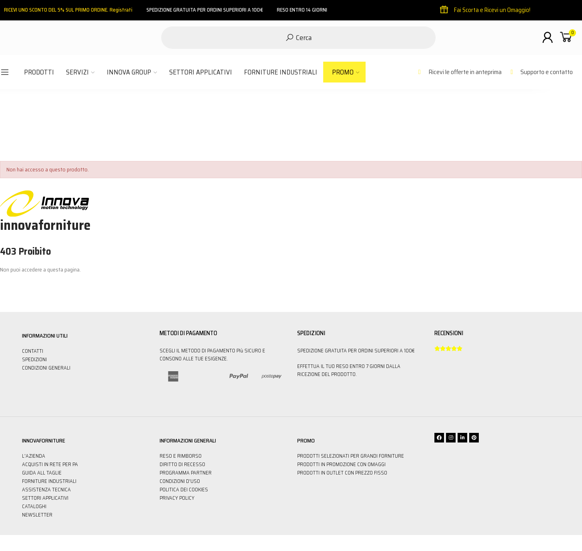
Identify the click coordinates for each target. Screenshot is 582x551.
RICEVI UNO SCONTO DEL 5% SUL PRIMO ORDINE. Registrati (68, 10)
